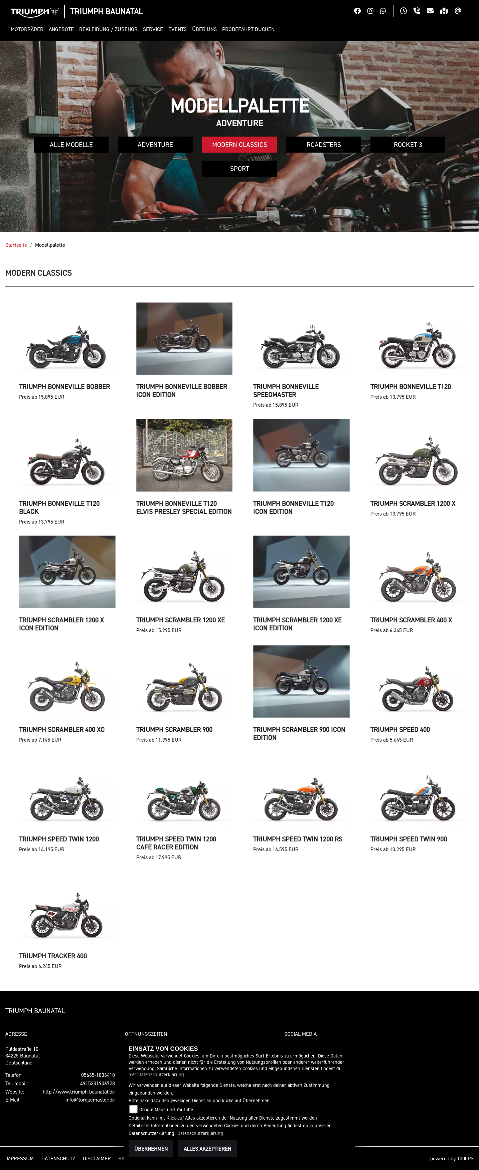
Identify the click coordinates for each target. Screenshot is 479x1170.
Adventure (155, 145)
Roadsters (324, 145)
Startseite (16, 244)
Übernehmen (151, 1148)
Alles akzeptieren (207, 1148)
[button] (28, 29)
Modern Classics (239, 145)
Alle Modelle (71, 145)
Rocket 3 (408, 145)
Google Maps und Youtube (166, 1109)
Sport (239, 169)
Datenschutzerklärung (161, 1074)
